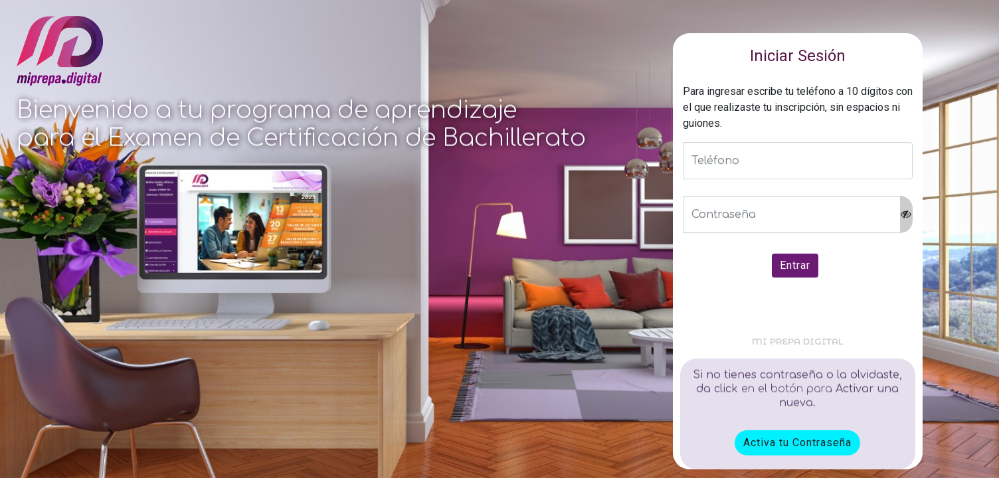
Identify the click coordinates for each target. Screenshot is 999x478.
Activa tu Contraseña (797, 442)
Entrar (795, 266)
